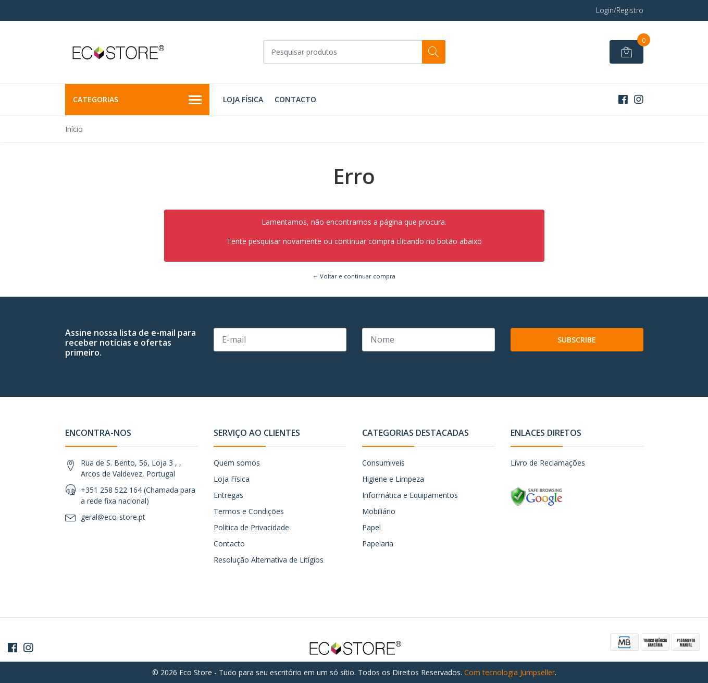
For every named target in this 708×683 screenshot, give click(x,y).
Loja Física (243, 99)
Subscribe (576, 340)
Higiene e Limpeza (393, 479)
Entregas (228, 495)
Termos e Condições (249, 511)
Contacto (295, 99)
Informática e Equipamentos (410, 495)
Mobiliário (378, 511)
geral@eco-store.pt (113, 517)
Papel (371, 527)
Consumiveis (383, 463)
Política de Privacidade (251, 527)
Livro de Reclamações (548, 463)
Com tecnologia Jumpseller (509, 672)
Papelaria (377, 543)
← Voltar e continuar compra (354, 276)
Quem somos (237, 463)
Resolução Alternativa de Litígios (269, 560)
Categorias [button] (137, 100)
